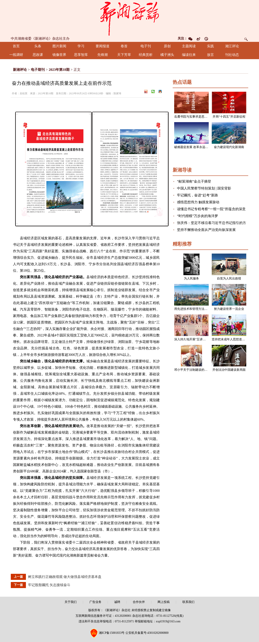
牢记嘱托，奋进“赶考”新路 (197, 195)
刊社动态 (232, 55)
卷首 (124, 46)
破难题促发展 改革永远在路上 (194, 147)
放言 (210, 55)
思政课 (38, 55)
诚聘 (117, 602)
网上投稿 (164, 602)
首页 (16, 46)
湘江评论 (232, 46)
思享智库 (81, 55)
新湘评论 (20, 69)
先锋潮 (102, 55)
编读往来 (189, 55)
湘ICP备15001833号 (112, 632)
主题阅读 (189, 46)
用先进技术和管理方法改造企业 (195, 309)
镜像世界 (59, 55)
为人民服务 (191, 278)
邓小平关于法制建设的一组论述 (195, 369)
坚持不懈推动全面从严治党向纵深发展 (206, 230)
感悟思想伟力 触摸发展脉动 (198, 202)
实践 (210, 46)
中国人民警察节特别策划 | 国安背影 (204, 188)
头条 (37, 46)
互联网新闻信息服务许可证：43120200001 (103, 615)
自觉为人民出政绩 (229, 278)
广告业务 (95, 602)
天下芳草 (124, 55)
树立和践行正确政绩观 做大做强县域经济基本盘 (64, 577)
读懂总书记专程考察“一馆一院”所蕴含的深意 (211, 209)
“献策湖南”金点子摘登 (194, 181)
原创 (167, 46)
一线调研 (16, 55)
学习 (80, 46)
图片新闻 (59, 46)
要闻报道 (102, 46)
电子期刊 (38, 69)
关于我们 (71, 602)
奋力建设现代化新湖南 (229, 147)
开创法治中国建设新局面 (229, 369)
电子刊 (146, 46)
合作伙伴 (139, 602)
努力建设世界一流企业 (229, 309)
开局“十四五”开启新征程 (229, 116)
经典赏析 (146, 55)
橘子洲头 (167, 55)
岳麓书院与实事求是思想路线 (193, 116)
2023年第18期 (59, 69)
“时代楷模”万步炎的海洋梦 (197, 216)
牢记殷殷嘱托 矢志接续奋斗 (49, 585)
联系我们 (188, 602)
